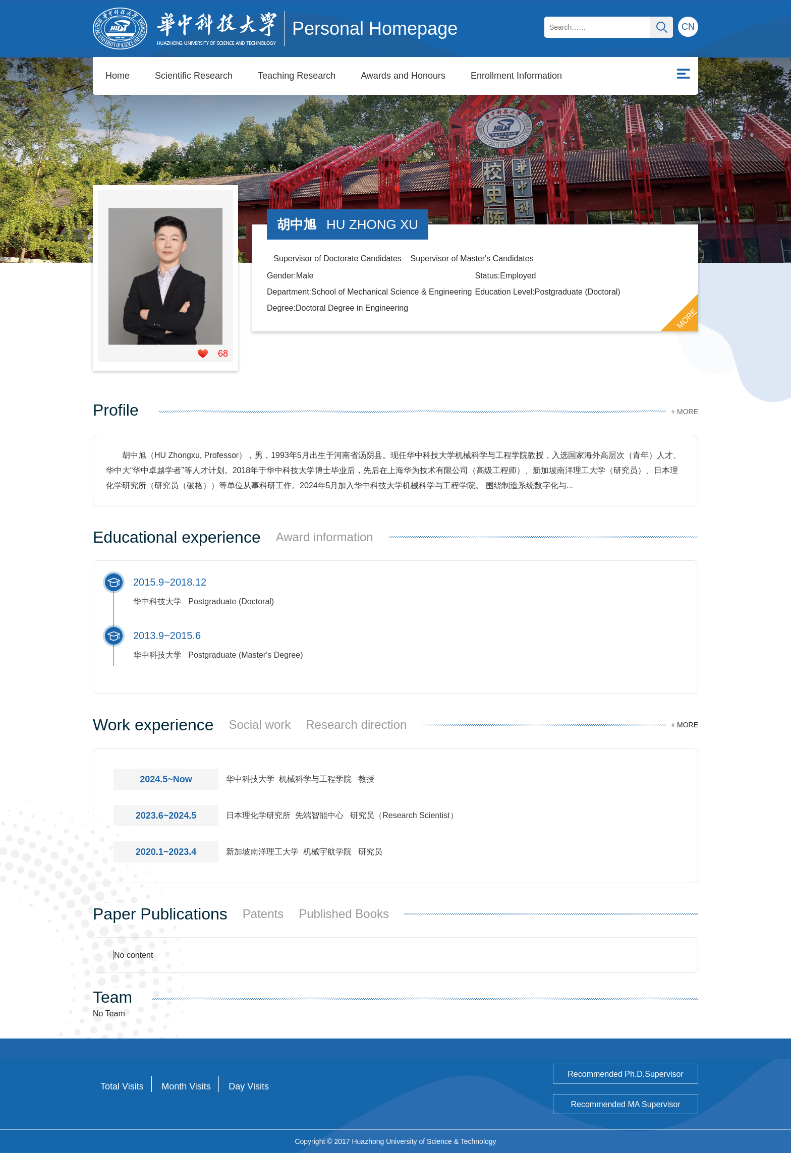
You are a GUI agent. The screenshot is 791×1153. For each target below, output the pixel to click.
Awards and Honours (403, 76)
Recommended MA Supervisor (626, 1104)
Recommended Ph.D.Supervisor (625, 1074)
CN (688, 27)
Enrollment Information (516, 76)
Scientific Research (194, 76)
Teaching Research (296, 76)
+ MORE (684, 412)
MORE (687, 318)
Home (117, 76)
